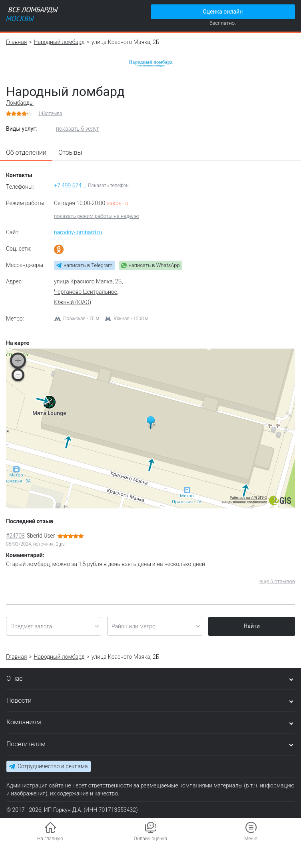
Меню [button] (250, 838)
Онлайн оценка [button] (150, 838)
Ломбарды (20, 103)
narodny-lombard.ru (78, 232)
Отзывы (70, 152)
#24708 (15, 535)
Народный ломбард (59, 42)
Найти (251, 626)
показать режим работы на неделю (96, 216)
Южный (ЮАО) (72, 302)
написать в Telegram (88, 265)
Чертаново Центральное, (86, 292)
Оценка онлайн (223, 11)
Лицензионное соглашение (244, 502)
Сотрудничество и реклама (53, 766)
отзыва (50, 113)
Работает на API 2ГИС (248, 498)
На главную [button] (50, 838)
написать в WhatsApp (154, 265)
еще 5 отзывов (277, 581)
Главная (16, 42)
